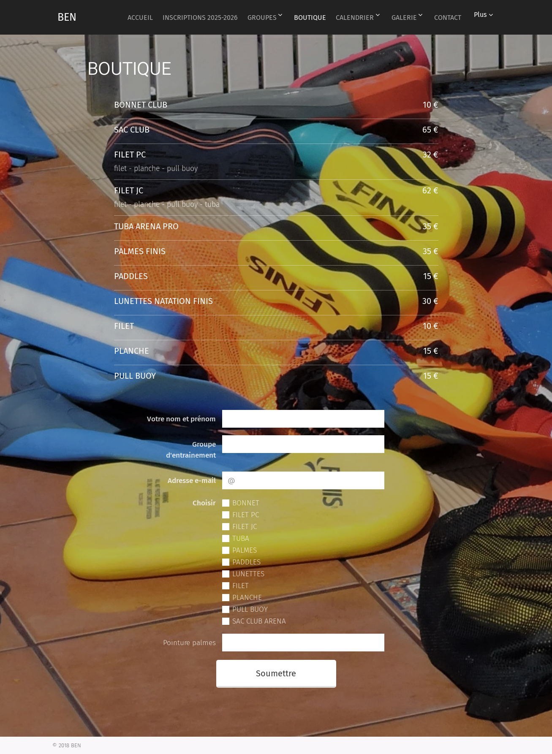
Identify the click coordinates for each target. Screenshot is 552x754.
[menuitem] (152, 17)
